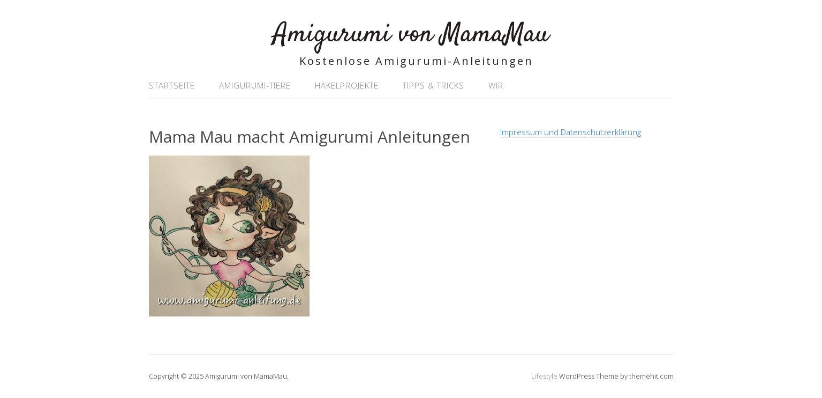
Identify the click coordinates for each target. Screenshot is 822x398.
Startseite (172, 85)
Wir (495, 85)
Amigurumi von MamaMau (411, 35)
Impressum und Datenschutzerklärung (570, 132)
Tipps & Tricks (433, 85)
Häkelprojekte (347, 85)
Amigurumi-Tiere (255, 85)
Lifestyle (544, 376)
